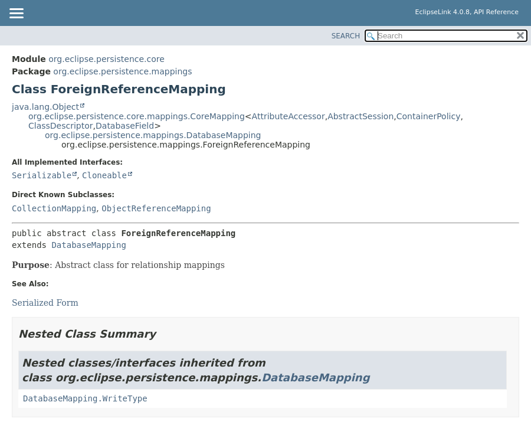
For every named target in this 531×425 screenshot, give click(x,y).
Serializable (41, 175)
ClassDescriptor (60, 125)
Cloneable (104, 175)
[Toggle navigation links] (16, 14)
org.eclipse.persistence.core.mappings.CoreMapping (136, 116)
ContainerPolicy (428, 116)
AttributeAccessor (288, 116)
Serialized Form (45, 303)
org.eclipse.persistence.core (106, 59)
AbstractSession (360, 116)
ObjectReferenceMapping (156, 208)
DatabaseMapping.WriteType (85, 398)
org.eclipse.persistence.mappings (122, 71)
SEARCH (346, 36)
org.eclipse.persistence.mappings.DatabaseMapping (153, 135)
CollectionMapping (54, 208)
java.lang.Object (45, 107)
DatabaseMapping (88, 245)
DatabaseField (125, 125)
